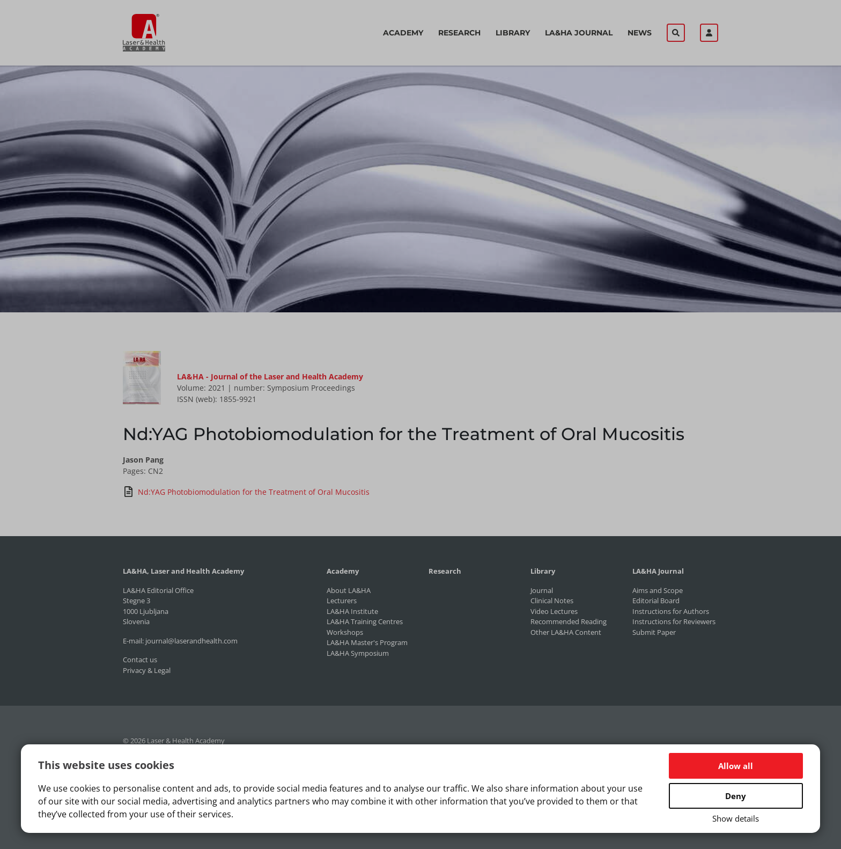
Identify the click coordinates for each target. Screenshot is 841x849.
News (640, 33)
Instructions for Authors (670, 611)
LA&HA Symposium (358, 653)
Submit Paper (654, 632)
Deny (735, 796)
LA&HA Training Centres (365, 621)
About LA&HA (349, 590)
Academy (403, 33)
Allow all (735, 765)
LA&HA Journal (579, 33)
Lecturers (342, 600)
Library (513, 33)
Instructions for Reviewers (673, 621)
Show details (735, 818)
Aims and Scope (657, 590)
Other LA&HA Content (565, 632)
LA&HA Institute (352, 611)
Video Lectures (554, 611)
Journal (541, 590)
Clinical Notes (551, 600)
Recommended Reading (568, 621)
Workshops (345, 632)
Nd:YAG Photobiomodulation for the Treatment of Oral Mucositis (246, 491)
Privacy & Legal (147, 670)
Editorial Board (656, 600)
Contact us (140, 659)
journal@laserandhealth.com (191, 641)
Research (459, 33)
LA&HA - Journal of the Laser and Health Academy (270, 376)
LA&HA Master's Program (367, 642)
